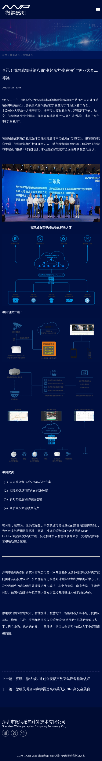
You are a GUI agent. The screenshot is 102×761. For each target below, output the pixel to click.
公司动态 (28, 55)
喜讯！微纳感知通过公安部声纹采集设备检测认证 (53, 679)
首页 (4, 55)
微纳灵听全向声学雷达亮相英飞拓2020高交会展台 (53, 689)
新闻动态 (15, 55)
